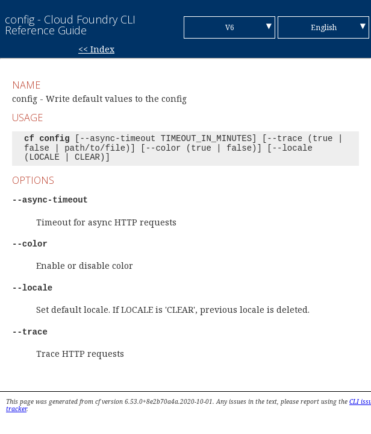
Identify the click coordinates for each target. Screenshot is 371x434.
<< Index (96, 49)
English (324, 27)
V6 (229, 27)
